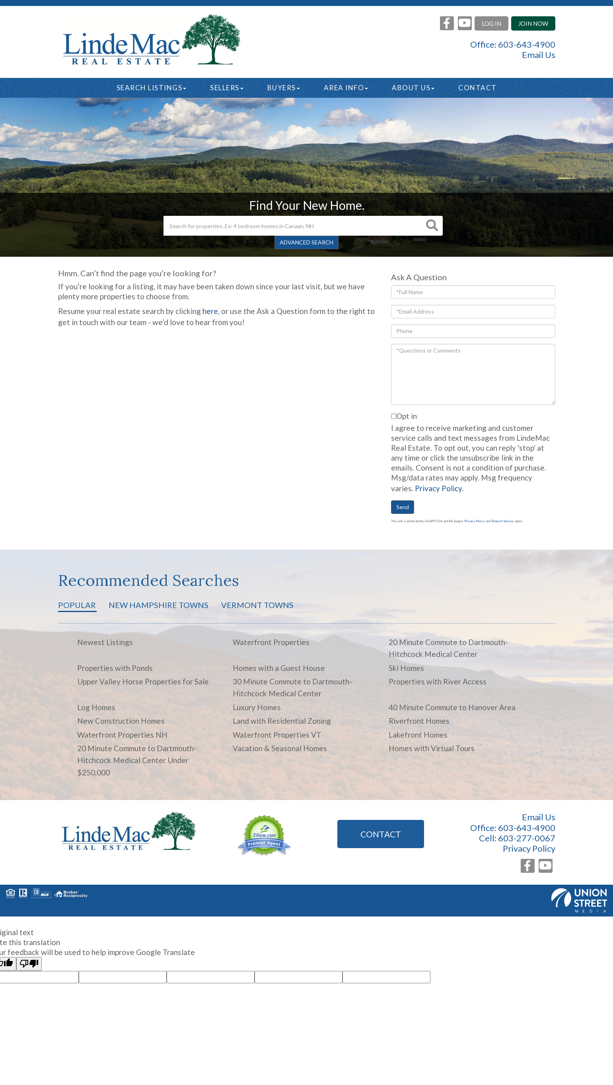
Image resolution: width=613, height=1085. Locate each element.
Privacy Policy (438, 488)
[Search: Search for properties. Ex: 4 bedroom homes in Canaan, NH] (292, 226)
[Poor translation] (29, 964)
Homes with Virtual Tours (432, 748)
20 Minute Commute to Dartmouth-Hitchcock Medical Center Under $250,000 (137, 760)
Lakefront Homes (418, 734)
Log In (491, 23)
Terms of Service (502, 521)
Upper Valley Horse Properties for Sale (143, 681)
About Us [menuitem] (413, 87)
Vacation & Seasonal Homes (280, 748)
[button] (432, 226)
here (210, 311)
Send (402, 507)
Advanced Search (306, 242)
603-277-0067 (526, 838)
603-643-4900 (526, 44)
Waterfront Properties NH (122, 734)
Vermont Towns (257, 605)
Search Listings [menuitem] (152, 87)
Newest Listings (105, 642)
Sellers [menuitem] (226, 87)
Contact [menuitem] (477, 87)
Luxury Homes (257, 707)
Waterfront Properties (271, 642)
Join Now (533, 23)
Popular (77, 605)
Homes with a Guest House (279, 667)
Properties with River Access (438, 681)
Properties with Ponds (115, 667)
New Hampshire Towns (158, 605)
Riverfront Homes (419, 720)
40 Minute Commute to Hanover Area (452, 707)
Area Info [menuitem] (346, 87)
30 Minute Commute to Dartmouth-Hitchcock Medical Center (292, 687)
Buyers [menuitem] (283, 87)
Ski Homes (406, 667)
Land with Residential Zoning (282, 720)
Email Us (538, 55)
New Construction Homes (121, 720)
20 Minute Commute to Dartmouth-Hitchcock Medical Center (448, 648)
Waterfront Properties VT (277, 734)
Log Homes (96, 707)
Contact (380, 834)
